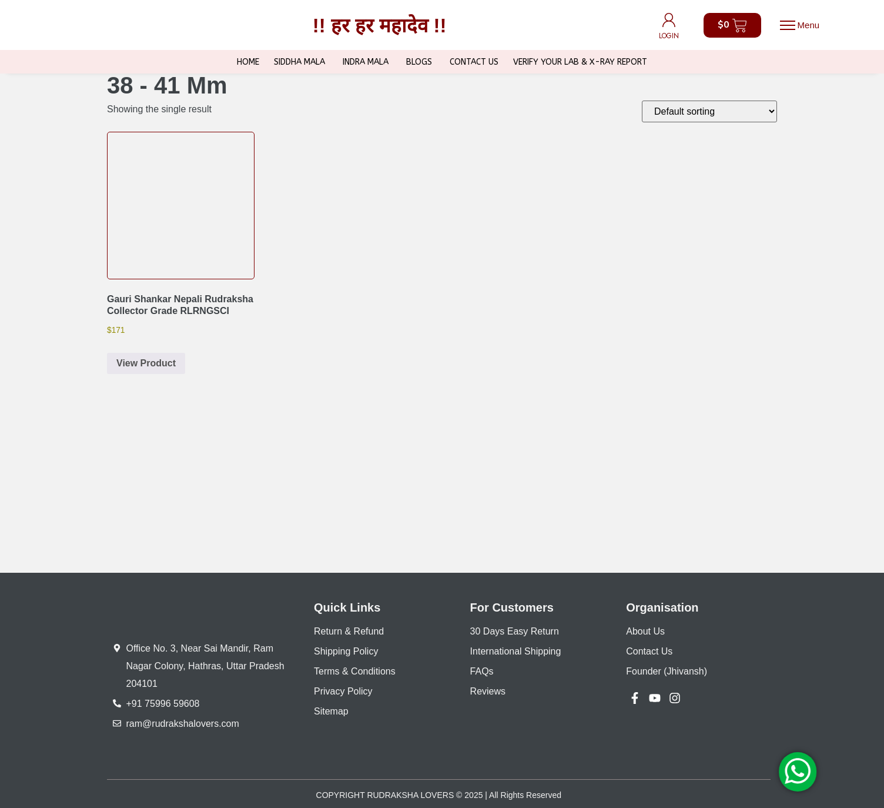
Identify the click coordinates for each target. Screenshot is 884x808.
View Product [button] (146, 363)
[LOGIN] (669, 20)
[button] (799, 25)
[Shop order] (709, 111)
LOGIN (669, 36)
